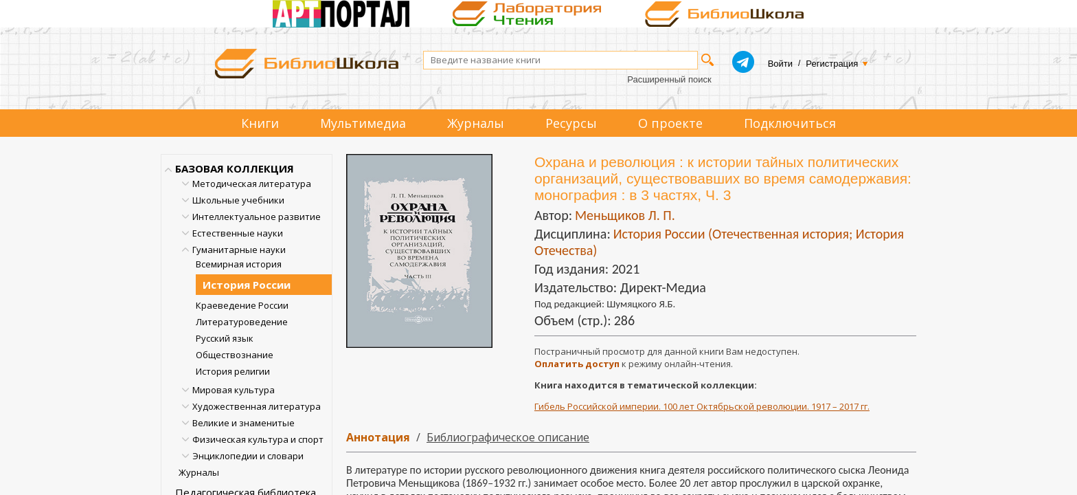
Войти (780, 63)
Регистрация (832, 63)
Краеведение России (242, 305)
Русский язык (224, 338)
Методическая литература (251, 183)
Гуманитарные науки (239, 249)
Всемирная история (239, 264)
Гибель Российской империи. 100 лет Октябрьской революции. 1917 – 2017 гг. (702, 406)
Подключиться (790, 123)
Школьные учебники (238, 200)
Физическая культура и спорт (258, 439)
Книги (260, 123)
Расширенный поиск (669, 79)
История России (247, 285)
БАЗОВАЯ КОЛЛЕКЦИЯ (234, 168)
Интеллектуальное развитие (256, 216)
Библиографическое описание (508, 437)
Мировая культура (233, 390)
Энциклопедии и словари (248, 456)
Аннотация (378, 437)
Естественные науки (237, 233)
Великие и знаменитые (243, 423)
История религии (233, 371)
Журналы (475, 123)
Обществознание (234, 355)
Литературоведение (242, 322)
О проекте (670, 123)
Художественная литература (256, 406)
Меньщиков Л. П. (625, 215)
